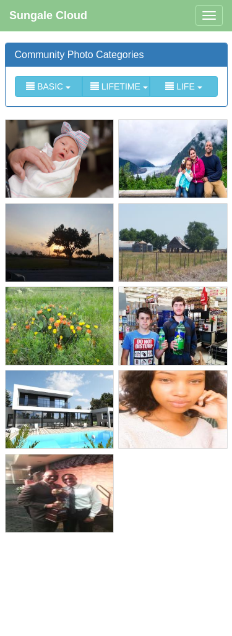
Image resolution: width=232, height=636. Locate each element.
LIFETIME (119, 86)
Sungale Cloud (48, 15)
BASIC (48, 86)
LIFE (183, 86)
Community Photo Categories (79, 54)
